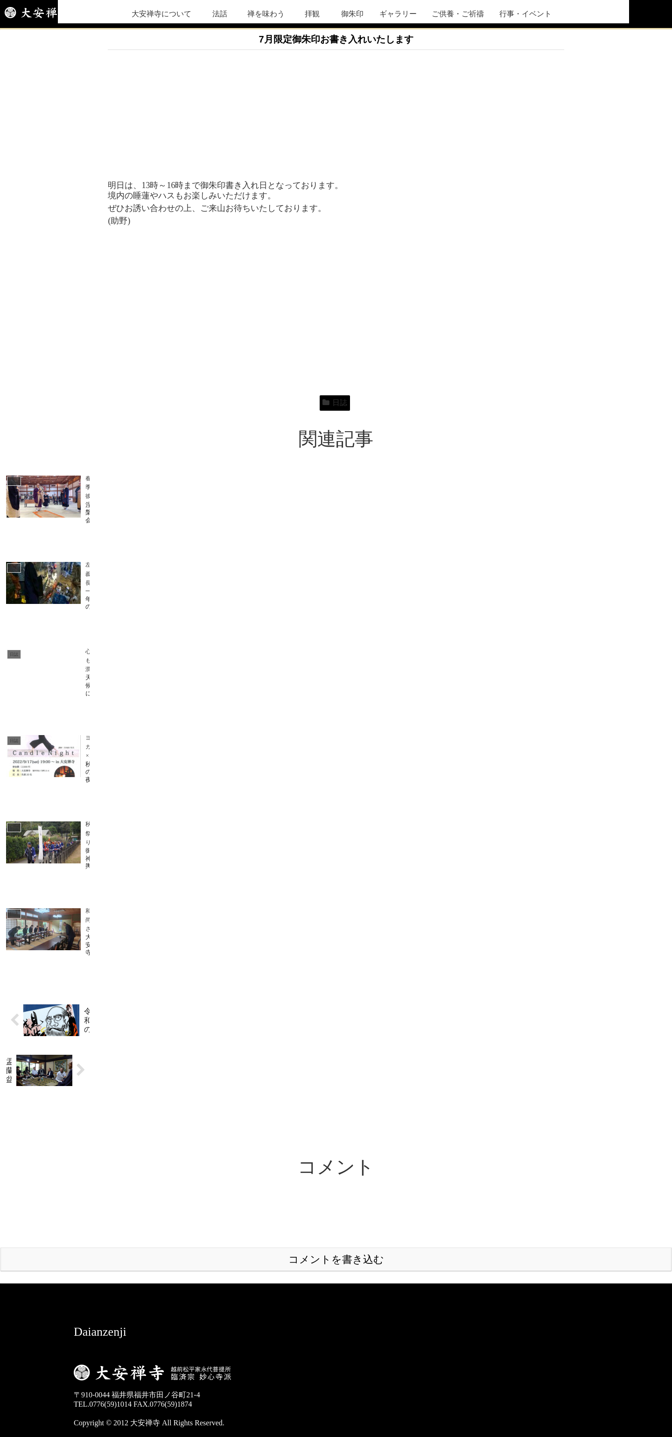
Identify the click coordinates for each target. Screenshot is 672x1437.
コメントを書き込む (336, 1172)
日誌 (334, 403)
